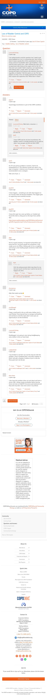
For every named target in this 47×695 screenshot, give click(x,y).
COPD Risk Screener (23, 582)
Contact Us (23, 585)
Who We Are (22, 547)
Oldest (17, 119)
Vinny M (22, 131)
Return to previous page (9, 36)
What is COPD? (23, 572)
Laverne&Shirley (13, 53)
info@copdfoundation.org (23, 651)
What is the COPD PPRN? (23, 574)
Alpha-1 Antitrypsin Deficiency (23, 591)
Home (3, 22)
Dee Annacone (19, 82)
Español (23, 594)
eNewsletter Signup (23, 679)
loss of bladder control (22, 44)
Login (43, 2)
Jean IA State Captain (38, 41)
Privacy (26, 688)
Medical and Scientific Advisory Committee (23, 588)
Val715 (24, 368)
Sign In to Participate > (23, 425)
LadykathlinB (24, 202)
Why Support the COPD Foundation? (23, 579)
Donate (41, 7)
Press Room (22, 550)
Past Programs (22, 562)
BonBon (25, 82)
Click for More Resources (20, 27)
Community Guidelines (35, 688)
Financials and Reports (22, 556)
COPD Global (22, 553)
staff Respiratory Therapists (29, 508)
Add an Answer (18, 87)
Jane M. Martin (12, 82)
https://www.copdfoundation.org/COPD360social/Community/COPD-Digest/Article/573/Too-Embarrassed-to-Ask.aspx (26, 221)
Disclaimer (20, 688)
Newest (11, 119)
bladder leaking (10, 44)
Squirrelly (11, 202)
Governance (22, 559)
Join (40, 2)
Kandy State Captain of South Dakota (31, 148)
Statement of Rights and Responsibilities (23, 690)
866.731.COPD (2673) (26, 642)
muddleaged (19, 342)
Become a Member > (23, 418)
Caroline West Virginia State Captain (17, 230)
